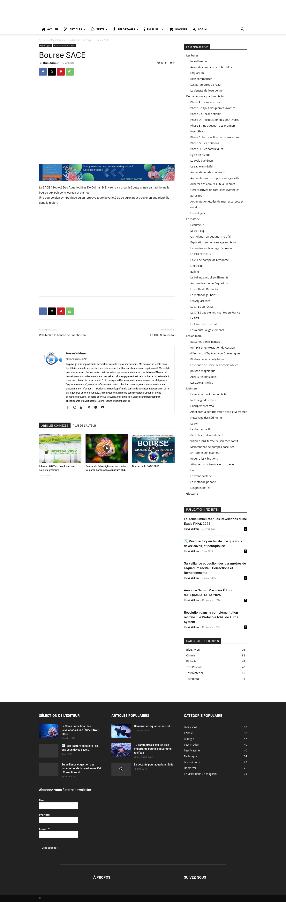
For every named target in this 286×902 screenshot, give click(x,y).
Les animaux (194, 336)
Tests (99, 29)
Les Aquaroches (200, 301)
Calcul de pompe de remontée (209, 260)
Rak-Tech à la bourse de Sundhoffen (62, 335)
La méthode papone (203, 482)
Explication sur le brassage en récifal (213, 242)
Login (200, 29)
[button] (242, 30)
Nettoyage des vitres (203, 400)
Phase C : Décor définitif (205, 114)
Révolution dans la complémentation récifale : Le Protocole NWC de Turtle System (211, 617)
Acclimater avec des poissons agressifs (214, 178)
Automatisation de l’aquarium (209, 283)
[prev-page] (41, 477)
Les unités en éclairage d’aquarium (212, 248)
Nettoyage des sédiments (206, 417)
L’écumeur (197, 225)
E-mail (44, 829)
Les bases (192, 55)
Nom (42, 800)
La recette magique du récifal (208, 394)
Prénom (44, 815)
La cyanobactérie (201, 476)
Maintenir (192, 388)
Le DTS (194, 318)
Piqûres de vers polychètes (207, 359)
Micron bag (197, 231)
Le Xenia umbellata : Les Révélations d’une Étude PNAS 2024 (80, 730)
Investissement (199, 61)
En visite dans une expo (79, 40)
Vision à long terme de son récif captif (214, 441)
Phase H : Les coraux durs (206, 149)
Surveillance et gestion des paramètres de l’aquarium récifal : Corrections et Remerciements (215, 568)
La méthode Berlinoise (204, 289)
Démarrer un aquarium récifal (205, 96)
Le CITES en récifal (162, 335)
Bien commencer (201, 79)
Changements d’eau (202, 406)
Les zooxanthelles (201, 382)
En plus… (154, 29)
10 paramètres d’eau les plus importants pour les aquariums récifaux (153, 748)
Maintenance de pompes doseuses (212, 447)
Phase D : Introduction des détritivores (214, 120)
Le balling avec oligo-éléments (209, 277)
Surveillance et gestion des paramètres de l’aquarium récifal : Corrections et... (81, 768)
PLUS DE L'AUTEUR (84, 425)
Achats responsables (203, 377)
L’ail (192, 470)
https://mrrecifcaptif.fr (76, 359)
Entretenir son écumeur (205, 453)
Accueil (50, 29)
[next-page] (47, 477)
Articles (74, 29)
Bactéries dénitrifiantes (205, 342)
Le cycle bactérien (201, 160)
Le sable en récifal (201, 166)
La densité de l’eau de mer (207, 90)
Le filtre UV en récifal (203, 324)
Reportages (125, 29)
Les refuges (197, 213)
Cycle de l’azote (200, 155)
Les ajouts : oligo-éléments (207, 330)
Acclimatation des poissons (207, 172)
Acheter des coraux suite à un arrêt (212, 184)
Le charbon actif (200, 429)
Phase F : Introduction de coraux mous (214, 137)
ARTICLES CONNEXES (54, 425)
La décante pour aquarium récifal (154, 764)
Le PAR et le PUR (200, 254)
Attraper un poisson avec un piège (212, 464)
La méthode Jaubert (202, 295)
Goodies (178, 29)
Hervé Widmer (51, 62)
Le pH (194, 423)
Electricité (196, 266)
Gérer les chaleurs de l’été (206, 435)
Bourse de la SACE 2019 (145, 466)
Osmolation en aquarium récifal (210, 236)
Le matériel (193, 219)
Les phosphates (200, 488)
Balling (194, 271)
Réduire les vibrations (204, 458)
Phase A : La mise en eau (206, 102)
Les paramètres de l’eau (205, 84)
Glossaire (192, 493)
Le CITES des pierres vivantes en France (215, 312)
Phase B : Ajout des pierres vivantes (212, 108)
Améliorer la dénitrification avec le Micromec (218, 412)
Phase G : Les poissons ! (205, 143)
